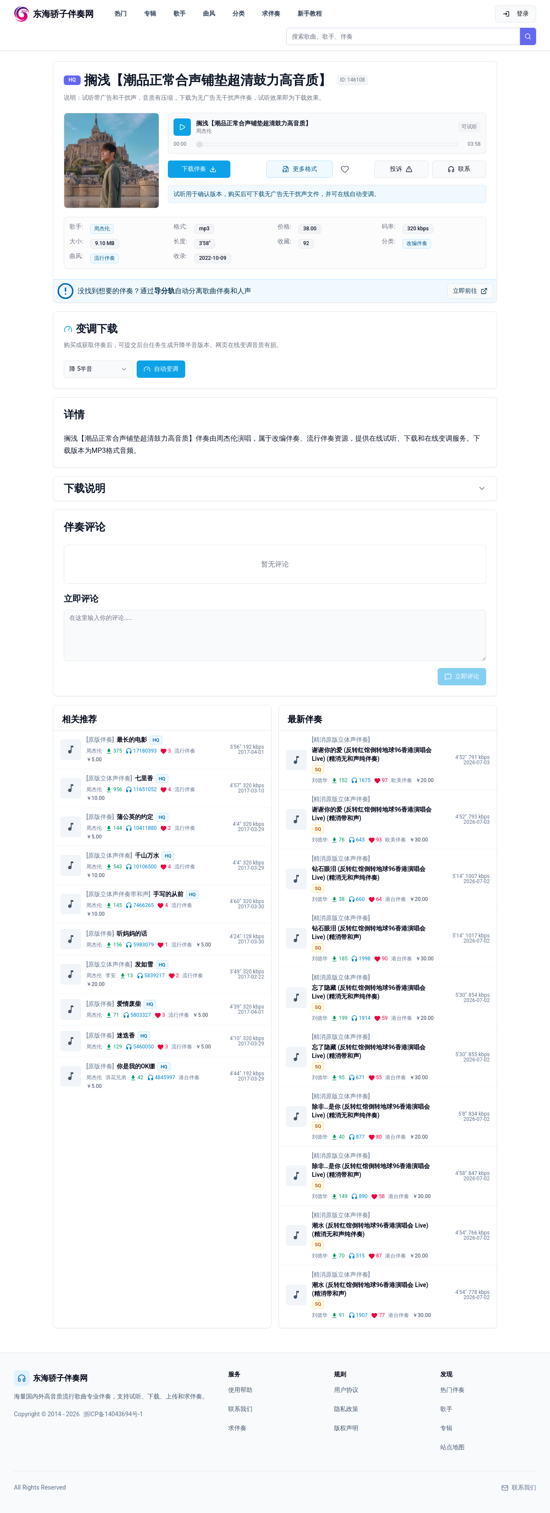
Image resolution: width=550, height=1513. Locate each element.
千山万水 (147, 855)
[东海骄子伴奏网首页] (54, 14)
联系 (459, 169)
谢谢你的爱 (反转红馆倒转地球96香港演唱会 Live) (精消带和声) (372, 814)
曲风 (209, 13)
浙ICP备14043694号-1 (113, 1414)
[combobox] (98, 369)
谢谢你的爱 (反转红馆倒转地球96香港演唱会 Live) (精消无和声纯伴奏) (372, 754)
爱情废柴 (129, 1003)
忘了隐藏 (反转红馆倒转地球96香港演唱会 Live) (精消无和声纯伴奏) (369, 992)
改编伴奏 (416, 243)
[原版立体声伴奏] (109, 778)
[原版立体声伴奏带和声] (118, 894)
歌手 (180, 13)
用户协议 (346, 1389)
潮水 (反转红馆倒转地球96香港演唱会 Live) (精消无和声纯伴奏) (370, 1230)
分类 (238, 13)
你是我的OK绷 (136, 1066)
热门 (121, 13)
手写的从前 (168, 894)
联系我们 (240, 1408)
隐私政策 (346, 1408)
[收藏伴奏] (345, 169)
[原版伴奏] (100, 739)
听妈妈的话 (132, 933)
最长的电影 (132, 739)
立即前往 (470, 291)
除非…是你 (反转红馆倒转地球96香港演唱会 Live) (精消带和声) (371, 1170)
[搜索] (528, 36)
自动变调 (161, 369)
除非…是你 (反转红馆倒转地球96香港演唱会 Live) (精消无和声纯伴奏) (371, 1111)
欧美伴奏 (401, 780)
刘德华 (319, 780)
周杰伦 (102, 229)
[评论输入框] (275, 635)
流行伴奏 (104, 258)
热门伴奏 (452, 1389)
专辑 (150, 13)
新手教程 (310, 13)
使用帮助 (240, 1389)
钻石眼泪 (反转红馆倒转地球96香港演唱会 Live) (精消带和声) (369, 932)
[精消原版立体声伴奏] (341, 739)
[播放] (182, 127)
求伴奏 (271, 13)
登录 (516, 13)
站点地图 (452, 1447)
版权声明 (346, 1428)
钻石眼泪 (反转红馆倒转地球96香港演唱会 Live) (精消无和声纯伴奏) (369, 873)
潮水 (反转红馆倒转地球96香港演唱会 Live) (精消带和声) (370, 1289)
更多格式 (299, 169)
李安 (110, 976)
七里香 (144, 778)
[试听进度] (327, 144)
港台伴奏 (189, 1077)
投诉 (401, 169)
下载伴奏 (199, 169)
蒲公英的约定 (135, 816)
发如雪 (144, 964)
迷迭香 (126, 1035)
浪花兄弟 (115, 1077)
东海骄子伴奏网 (51, 1378)
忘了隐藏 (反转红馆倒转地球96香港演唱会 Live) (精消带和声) (369, 1051)
